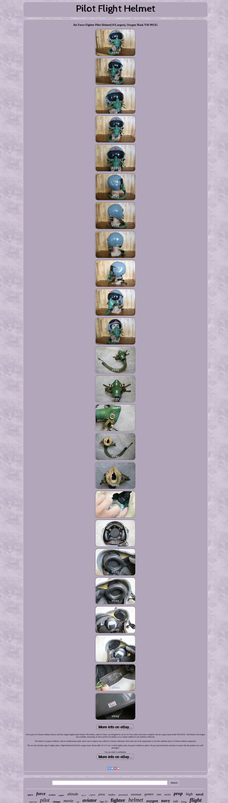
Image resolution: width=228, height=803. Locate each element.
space (30, 794)
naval (199, 794)
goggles (61, 795)
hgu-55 (83, 795)
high (189, 794)
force (41, 793)
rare (159, 794)
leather (111, 794)
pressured (123, 794)
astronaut (136, 794)
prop (178, 793)
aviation (52, 795)
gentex (148, 794)
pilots (101, 794)
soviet (167, 794)
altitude (72, 794)
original (92, 795)
